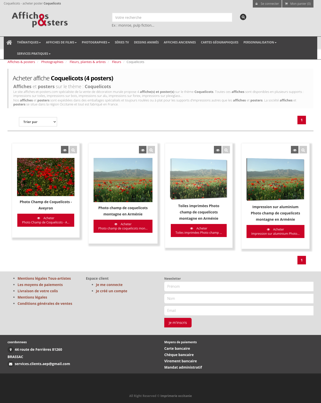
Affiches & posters (21, 62)
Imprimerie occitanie (176, 396)
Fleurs (116, 62)
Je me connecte (109, 284)
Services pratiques (34, 53)
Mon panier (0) (298, 4)
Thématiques (29, 42)
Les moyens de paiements (40, 284)
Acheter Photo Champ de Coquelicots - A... (45, 220)
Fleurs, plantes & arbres (88, 62)
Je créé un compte (111, 291)
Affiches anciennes (180, 42)
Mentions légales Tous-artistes (44, 278)
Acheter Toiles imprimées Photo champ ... (199, 230)
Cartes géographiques (219, 42)
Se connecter (267, 4)
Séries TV (122, 42)
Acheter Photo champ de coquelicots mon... (123, 226)
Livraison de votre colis (38, 291)
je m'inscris (178, 322)
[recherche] (243, 17)
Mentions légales (32, 297)
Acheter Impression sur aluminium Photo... (275, 231)
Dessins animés (146, 42)
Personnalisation (260, 42)
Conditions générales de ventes (45, 303)
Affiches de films (61, 42)
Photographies (96, 42)
